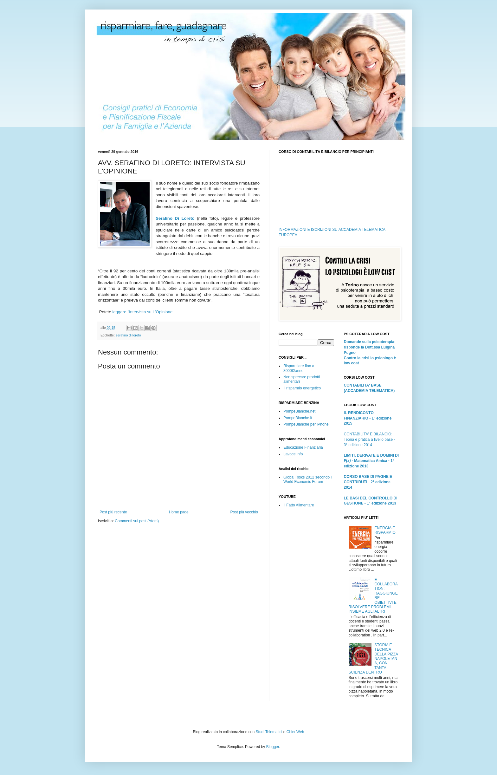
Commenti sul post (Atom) (137, 521)
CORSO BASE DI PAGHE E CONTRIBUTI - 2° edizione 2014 (368, 482)
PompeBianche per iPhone (306, 424)
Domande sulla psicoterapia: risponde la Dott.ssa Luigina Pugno (370, 347)
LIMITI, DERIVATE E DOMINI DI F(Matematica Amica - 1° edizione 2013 (371, 460)
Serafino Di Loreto (175, 218)
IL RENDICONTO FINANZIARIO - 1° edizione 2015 (368, 418)
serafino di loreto (128, 335)
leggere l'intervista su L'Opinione (142, 311)
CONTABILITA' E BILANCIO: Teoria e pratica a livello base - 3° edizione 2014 (369, 439)
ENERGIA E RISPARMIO (384, 530)
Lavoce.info (293, 454)
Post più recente (113, 512)
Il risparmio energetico (302, 388)
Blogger (272, 747)
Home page (179, 512)
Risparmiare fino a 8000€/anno (298, 368)
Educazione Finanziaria (303, 447)
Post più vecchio (244, 512)
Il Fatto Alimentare (298, 505)
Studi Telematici (269, 732)
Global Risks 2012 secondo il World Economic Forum (307, 479)
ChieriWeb (295, 732)
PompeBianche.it (297, 418)
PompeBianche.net (299, 411)
